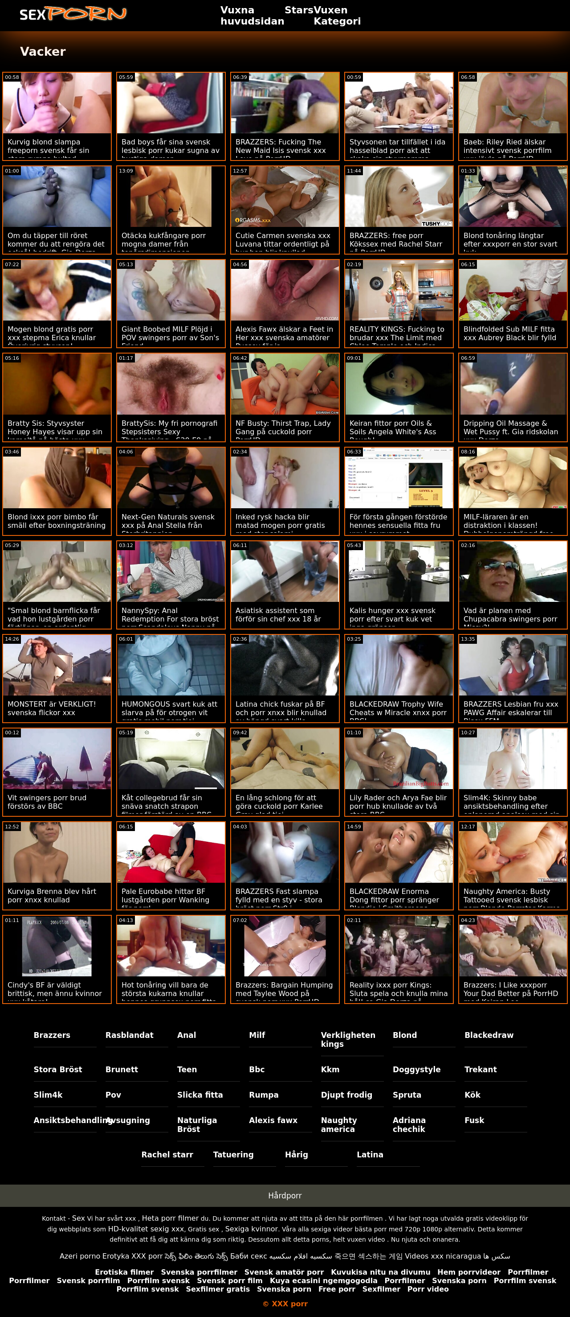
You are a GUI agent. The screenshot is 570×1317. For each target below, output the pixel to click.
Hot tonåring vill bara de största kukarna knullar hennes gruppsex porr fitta (169, 993)
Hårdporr (285, 1195)
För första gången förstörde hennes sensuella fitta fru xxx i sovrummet (399, 525)
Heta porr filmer (170, 1218)
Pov (113, 1095)
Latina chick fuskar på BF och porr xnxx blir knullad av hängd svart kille (281, 712)
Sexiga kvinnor (251, 1229)
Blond (405, 1035)
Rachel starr (167, 1154)
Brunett (122, 1069)
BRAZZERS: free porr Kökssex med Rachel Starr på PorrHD (396, 244)
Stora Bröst (58, 1069)
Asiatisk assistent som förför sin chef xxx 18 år (278, 614)
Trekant (480, 1069)
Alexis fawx (273, 1120)
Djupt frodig (347, 1095)
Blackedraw (488, 1035)
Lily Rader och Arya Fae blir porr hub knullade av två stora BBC (398, 806)
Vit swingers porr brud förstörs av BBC (47, 802)
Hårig (296, 1154)
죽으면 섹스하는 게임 (368, 1256)
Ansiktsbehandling (65, 1120)
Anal (186, 1035)
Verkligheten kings (348, 1040)
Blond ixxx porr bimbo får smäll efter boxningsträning (57, 521)
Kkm (330, 1069)
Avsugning (128, 1120)
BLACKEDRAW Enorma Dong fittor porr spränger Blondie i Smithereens (394, 900)
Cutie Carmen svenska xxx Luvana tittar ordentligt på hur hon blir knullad (283, 244)
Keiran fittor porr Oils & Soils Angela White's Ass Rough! (393, 431)
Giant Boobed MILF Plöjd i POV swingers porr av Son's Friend (170, 337)
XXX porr (147, 1256)
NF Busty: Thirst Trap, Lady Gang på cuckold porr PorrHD (283, 431)
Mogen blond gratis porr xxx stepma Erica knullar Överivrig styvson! (52, 337)
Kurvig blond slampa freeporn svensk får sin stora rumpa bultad (49, 150)
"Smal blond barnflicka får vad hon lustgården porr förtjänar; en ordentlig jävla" (54, 623)
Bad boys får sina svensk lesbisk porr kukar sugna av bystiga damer (171, 150)
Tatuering (233, 1154)
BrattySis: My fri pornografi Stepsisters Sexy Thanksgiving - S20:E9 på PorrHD (170, 436)
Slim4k (48, 1095)
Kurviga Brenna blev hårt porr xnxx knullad (52, 895)
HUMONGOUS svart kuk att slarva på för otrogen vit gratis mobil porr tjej (169, 712)
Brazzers (52, 1035)
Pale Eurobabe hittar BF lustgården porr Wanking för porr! (165, 900)
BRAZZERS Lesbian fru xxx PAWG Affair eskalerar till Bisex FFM (511, 712)
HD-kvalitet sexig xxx (146, 1229)
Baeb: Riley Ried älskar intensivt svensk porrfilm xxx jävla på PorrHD (508, 150)
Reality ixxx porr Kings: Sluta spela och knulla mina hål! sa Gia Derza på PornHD (399, 998)
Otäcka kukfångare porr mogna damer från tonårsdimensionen (164, 244)
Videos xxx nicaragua (443, 1256)
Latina (370, 1154)
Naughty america (339, 1125)
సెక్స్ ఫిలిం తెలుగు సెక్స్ (196, 1256)
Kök (472, 1095)
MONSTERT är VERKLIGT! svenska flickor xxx (52, 708)
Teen (187, 1069)
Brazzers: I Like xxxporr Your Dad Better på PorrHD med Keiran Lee (511, 993)
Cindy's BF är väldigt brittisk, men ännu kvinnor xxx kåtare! (55, 993)
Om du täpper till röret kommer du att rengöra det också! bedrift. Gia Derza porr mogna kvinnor (56, 248)
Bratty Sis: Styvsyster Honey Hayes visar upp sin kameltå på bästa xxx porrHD (55, 436)
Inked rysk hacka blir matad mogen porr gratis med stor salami (280, 525)
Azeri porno (80, 1256)
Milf (257, 1035)
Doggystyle (417, 1069)
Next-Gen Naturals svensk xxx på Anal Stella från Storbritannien (168, 525)
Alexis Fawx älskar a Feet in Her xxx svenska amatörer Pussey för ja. (284, 337)
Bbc (257, 1069)
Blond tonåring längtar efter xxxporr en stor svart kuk (511, 244)
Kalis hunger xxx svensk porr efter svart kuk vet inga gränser (393, 619)
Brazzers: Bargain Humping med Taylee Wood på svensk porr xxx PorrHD (284, 993)
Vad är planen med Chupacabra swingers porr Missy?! (510, 619)
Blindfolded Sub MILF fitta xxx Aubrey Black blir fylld (510, 333)
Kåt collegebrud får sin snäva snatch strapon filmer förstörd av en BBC (167, 806)
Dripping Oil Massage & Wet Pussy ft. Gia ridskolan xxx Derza (511, 431)
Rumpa (264, 1095)
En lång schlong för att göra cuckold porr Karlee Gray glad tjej (279, 806)
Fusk (474, 1120)
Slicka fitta (200, 1095)
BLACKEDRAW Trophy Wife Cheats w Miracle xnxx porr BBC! (398, 712)
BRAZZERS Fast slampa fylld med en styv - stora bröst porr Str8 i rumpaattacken (279, 904)
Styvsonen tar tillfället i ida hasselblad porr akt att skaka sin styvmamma (398, 150)
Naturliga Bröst (197, 1125)
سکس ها (496, 1256)
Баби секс (248, 1256)
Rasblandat (130, 1035)
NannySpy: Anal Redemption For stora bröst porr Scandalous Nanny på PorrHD (170, 623)
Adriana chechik (409, 1125)
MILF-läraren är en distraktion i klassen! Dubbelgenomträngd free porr (509, 530)
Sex (78, 1218)
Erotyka (116, 1256)
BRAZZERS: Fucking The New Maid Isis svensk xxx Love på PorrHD (281, 150)
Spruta (407, 1095)
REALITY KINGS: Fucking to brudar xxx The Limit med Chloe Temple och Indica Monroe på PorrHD (397, 342)
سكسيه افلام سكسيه (301, 1256)
